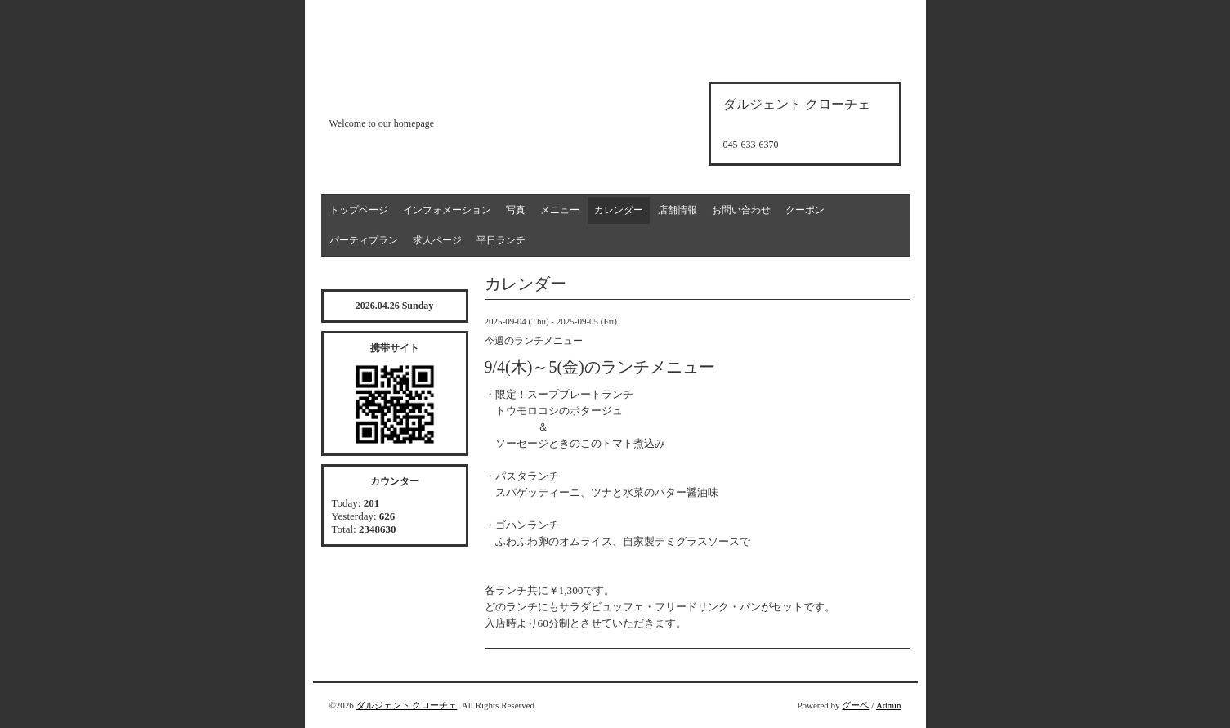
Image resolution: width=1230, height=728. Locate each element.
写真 (516, 210)
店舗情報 (677, 210)
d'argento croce (410, 95)
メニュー (559, 210)
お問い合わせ (741, 210)
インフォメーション (447, 210)
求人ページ (437, 240)
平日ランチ (501, 240)
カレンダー (618, 210)
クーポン (805, 210)
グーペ (855, 705)
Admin (888, 705)
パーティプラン (363, 240)
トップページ (358, 210)
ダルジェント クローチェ (407, 705)
